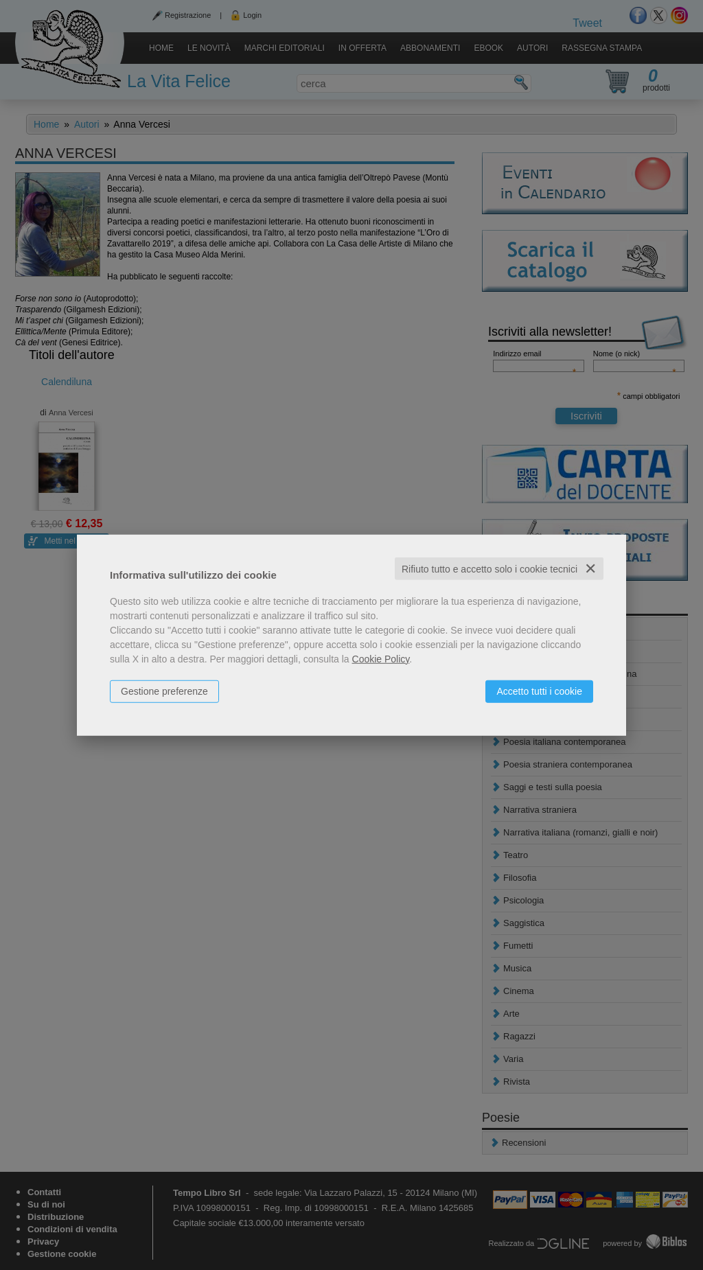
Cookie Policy (381, 658)
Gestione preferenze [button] (164, 690)
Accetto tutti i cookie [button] (539, 690)
